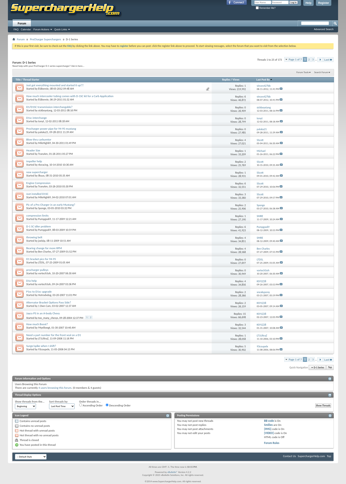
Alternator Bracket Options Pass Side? (48, 302)
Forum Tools (302, 72)
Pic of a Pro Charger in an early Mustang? (50, 204)
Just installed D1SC (37, 194)
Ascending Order (91, 405)
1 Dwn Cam (44, 306)
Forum (22, 23)
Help (308, 3)
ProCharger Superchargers (45, 39)
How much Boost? (37, 324)
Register (323, 3)
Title (18, 79)
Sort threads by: (58, 401)
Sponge (42, 208)
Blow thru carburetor (38, 139)
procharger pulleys (37, 270)
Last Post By (264, 79)
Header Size (33, 150)
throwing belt (34, 237)
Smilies (268, 425)
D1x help (31, 280)
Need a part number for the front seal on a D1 (53, 335)
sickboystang (45, 110)
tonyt (41, 121)
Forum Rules (271, 443)
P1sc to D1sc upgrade (39, 291)
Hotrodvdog (44, 295)
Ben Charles (44, 251)
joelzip (41, 240)
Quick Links (60, 29)
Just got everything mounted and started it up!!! (55, 85)
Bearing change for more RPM (44, 248)
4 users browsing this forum (54, 387)
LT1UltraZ (43, 338)
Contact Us (289, 456)
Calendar (26, 29)
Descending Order (118, 405)
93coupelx (44, 349)
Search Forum (321, 72)
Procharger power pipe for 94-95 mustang (51, 128)
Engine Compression (38, 183)
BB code (269, 420)
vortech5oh (44, 273)
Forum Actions (41, 29)
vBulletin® (172, 472)
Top (330, 367)
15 (244, 313)
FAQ (16, 29)
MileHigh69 (44, 143)
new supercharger (37, 172)
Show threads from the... (30, 401)
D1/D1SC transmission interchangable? (49, 107)
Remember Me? (265, 8)
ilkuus (41, 175)
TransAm (43, 153)
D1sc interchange (36, 117)
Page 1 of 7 (295, 59)
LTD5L (41, 262)
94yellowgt (44, 327)
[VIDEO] (269, 433)
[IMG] (267, 429)
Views (236, 79)
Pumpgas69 (44, 219)
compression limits (37, 215)
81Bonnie (43, 88)
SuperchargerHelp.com (311, 456)
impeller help (34, 161)
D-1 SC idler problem (38, 226)
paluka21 (43, 132)
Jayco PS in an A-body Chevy (43, 313)
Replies (226, 79)
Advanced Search (324, 29)
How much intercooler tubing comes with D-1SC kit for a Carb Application (70, 96)
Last (328, 59)
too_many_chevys (48, 317)
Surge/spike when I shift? (41, 346)
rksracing (43, 164)
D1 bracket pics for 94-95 (41, 259)
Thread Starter (31, 79)
